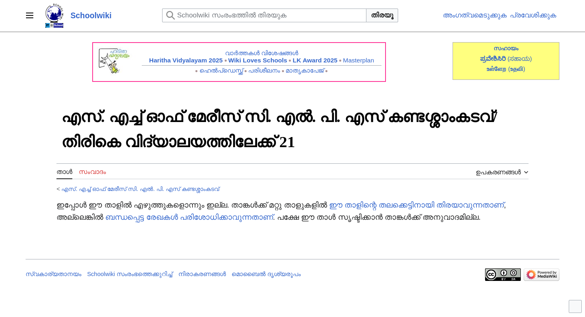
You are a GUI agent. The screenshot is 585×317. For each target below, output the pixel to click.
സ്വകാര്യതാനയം (53, 274)
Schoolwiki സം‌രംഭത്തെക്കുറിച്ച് (129, 274)
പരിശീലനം (264, 70)
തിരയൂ (382, 15)
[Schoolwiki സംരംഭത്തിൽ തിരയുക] (264, 15)
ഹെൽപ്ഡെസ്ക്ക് (221, 70)
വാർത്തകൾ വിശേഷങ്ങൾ (261, 52)
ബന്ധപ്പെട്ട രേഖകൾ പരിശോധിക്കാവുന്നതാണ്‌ (189, 217)
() (516, 68)
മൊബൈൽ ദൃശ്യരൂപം (266, 274)
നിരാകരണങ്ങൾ (202, 274)
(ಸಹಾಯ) (519, 58)
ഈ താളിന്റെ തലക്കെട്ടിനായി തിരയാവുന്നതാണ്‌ (416, 205)
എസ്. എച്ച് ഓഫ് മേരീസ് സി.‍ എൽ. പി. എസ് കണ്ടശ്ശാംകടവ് (140, 189)
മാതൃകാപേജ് (305, 70)
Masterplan (358, 60)
